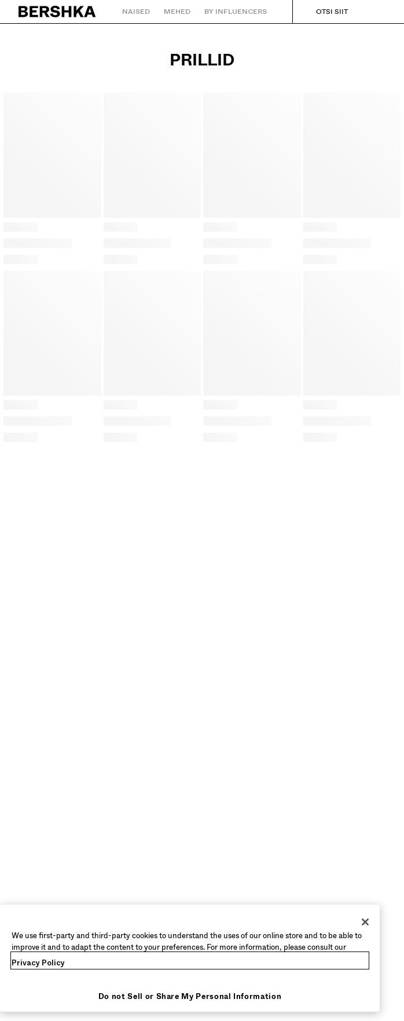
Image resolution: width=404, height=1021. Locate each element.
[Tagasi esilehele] (58, 11)
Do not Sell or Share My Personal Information (190, 996)
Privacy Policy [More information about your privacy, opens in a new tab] (38, 962)
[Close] (365, 922)
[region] (190, 958)
